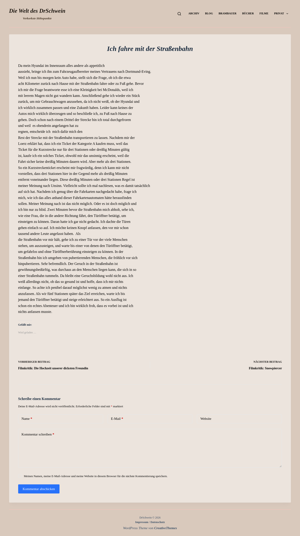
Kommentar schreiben (38, 434)
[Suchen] (179, 13)
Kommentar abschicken (39, 489)
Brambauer (228, 13)
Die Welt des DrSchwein (37, 11)
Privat (282, 13)
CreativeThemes (165, 528)
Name (27, 419)
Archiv (193, 13)
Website (205, 418)
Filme (264, 13)
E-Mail (117, 419)
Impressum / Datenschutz (150, 522)
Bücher (248, 13)
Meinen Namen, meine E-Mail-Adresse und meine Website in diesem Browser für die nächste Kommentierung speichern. (96, 476)
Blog (209, 13)
